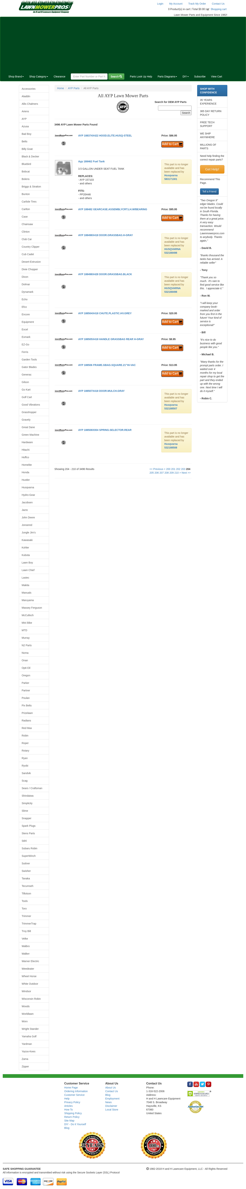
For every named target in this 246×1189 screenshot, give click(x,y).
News (108, 1102)
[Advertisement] (123, 44)
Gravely (26, 419)
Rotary (25, 750)
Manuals (26, 592)
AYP (24, 118)
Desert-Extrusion (31, 261)
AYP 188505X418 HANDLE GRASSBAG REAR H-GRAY (111, 339)
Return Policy (71, 1116)
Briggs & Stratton (31, 186)
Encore (26, 314)
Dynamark (27, 291)
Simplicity (27, 803)
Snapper (26, 818)
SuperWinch (29, 855)
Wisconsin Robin (31, 998)
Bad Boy (26, 133)
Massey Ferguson (32, 607)
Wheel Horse (29, 976)
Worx (25, 1021)
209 (171, 472)
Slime (25, 810)
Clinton (26, 231)
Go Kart (26, 389)
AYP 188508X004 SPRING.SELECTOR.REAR (105, 429)
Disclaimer (111, 1105)
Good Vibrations (31, 404)
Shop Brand (16, 76)
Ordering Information (76, 1091)
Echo (25, 299)
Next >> (186, 472)
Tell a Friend (209, 191)
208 (166, 472)
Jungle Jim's (29, 532)
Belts (24, 141)
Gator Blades (29, 367)
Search (116, 76)
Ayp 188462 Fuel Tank (91, 161)
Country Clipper (31, 246)
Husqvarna (28, 487)
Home (60, 88)
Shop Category (38, 76)
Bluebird (26, 164)
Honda (25, 472)
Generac (27, 374)
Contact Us (218, 3)
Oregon (26, 675)
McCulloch (28, 615)
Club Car (27, 239)
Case (25, 216)
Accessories (28, 88)
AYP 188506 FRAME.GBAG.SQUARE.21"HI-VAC (107, 365)
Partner (26, 690)
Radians (26, 720)
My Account (175, 3)
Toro (24, 908)
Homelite (27, 464)
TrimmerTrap (29, 923)
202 (178, 469)
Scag (25, 780)
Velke (25, 938)
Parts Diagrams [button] (167, 76)
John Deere (28, 517)
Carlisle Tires (29, 201)
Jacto (25, 509)
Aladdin (26, 96)
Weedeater (28, 968)
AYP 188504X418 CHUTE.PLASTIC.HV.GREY (105, 313)
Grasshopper (29, 412)
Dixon (25, 276)
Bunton (26, 194)
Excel (25, 329)
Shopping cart (219, 9)
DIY (186, 76)
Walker (26, 953)
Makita (25, 585)
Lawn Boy (27, 562)
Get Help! (212, 169)
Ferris (25, 352)
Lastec (25, 577)
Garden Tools (29, 359)
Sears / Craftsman (32, 788)
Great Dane (28, 427)
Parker (25, 682)
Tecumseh (27, 886)
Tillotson (26, 893)
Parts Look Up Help (141, 76)
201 (173, 469)
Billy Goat (27, 148)
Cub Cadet (28, 254)
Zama (25, 1058)
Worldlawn (28, 1013)
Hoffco (25, 457)
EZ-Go (25, 344)
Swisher (26, 870)
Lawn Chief (28, 570)
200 (168, 469)
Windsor (26, 991)
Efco (24, 306)
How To (68, 1109)
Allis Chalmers (30, 103)
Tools (25, 901)
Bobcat (26, 171)
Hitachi (26, 449)
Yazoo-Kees (28, 1051)
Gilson (25, 382)
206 (157, 472)
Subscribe (200, 76)
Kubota (26, 555)
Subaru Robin (29, 848)
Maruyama (28, 600)
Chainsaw (27, 224)
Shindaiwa (28, 795)
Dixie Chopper (30, 269)
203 (183, 469)
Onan (25, 660)
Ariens (25, 111)
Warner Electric (30, 961)
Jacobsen (27, 502)
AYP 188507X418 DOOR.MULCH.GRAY (101, 390)
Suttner (26, 863)
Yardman (27, 1043)
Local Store (111, 1109)
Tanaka (26, 878)
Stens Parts (28, 833)
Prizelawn (27, 713)
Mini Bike (27, 622)
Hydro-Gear (28, 494)
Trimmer (26, 916)
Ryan (25, 758)
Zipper (25, 1066)
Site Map (69, 1120)
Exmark (26, 336)
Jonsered (27, 525)
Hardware (27, 442)
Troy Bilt (26, 931)
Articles (68, 1105)
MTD (24, 630)
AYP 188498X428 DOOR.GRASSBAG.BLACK (105, 274)
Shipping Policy (73, 1113)
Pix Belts (27, 705)
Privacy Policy (72, 1102)
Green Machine (30, 434)
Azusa (25, 126)
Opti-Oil (26, 667)
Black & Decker (30, 156)
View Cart (216, 76)
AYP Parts (74, 88)
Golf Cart (27, 397)
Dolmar (26, 284)
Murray (26, 637)
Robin (25, 735)
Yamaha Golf (29, 1036)
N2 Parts (27, 645)
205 (151, 472)
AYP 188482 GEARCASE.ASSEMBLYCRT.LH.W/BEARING (112, 209)
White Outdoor (30, 983)
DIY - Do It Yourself (75, 1124)
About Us (110, 1087)
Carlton (26, 209)
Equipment (28, 321)
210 (176, 472)
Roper (25, 743)
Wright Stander (30, 1028)
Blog (66, 1127)
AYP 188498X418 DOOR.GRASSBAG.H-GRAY (105, 235)
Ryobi (25, 765)
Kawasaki (27, 540)
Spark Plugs (28, 825)
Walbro (26, 946)
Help (67, 1098)
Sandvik (26, 773)
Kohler (25, 547)
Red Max (27, 728)
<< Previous (156, 469)
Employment (112, 1098)
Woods (26, 1006)
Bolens (26, 179)
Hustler (26, 479)
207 (161, 472)
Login (160, 3)
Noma (25, 652)
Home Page (71, 1087)
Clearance (59, 76)
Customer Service (74, 1094)
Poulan (26, 697)
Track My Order (197, 3)
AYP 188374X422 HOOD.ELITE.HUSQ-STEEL (105, 135)
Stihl (24, 840)
